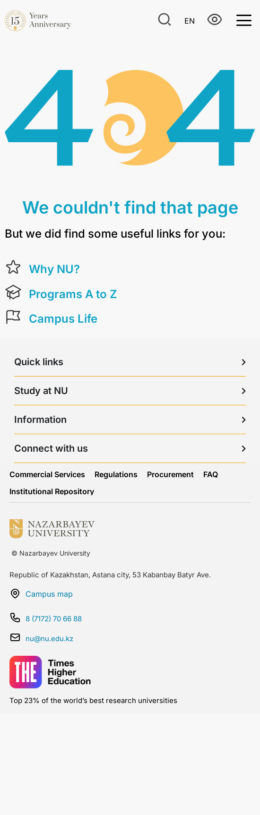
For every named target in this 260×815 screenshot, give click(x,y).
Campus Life (63, 319)
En (189, 21)
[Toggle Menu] (243, 19)
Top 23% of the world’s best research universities (93, 700)
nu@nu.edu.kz (49, 638)
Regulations (116, 474)
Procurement (170, 474)
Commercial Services (47, 474)
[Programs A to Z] (13, 292)
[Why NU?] (13, 267)
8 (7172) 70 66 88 (54, 618)
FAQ (210, 474)
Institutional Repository (51, 491)
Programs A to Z (73, 294)
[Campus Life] (13, 317)
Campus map (49, 594)
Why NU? (54, 269)
